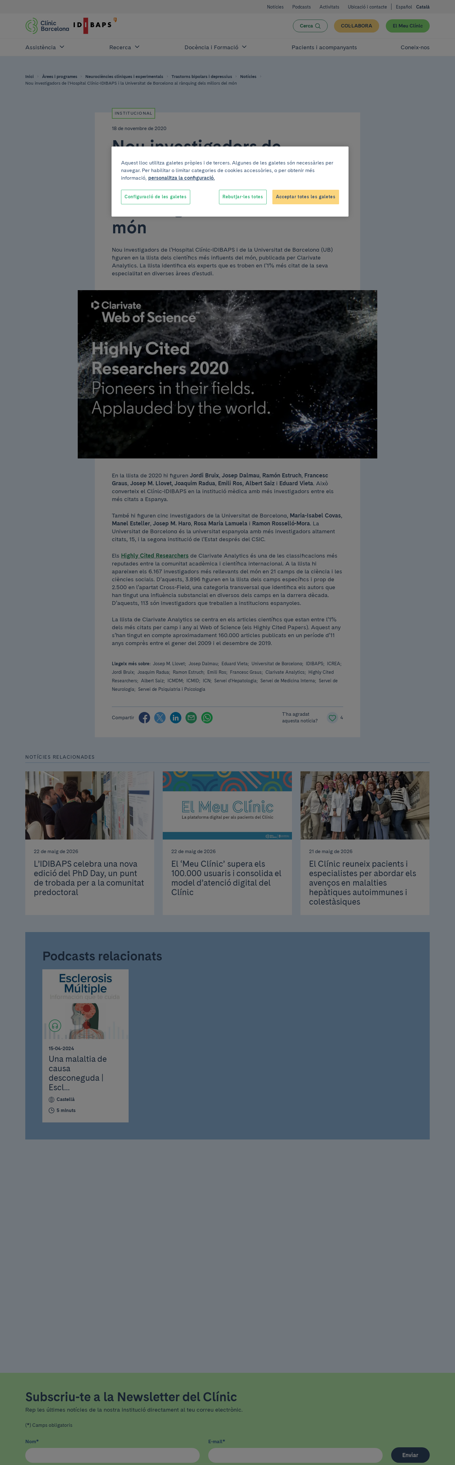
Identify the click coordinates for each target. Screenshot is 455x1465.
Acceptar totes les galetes (306, 196)
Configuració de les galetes (155, 196)
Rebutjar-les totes (242, 196)
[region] (230, 181)
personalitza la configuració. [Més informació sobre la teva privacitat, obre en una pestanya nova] (181, 178)
